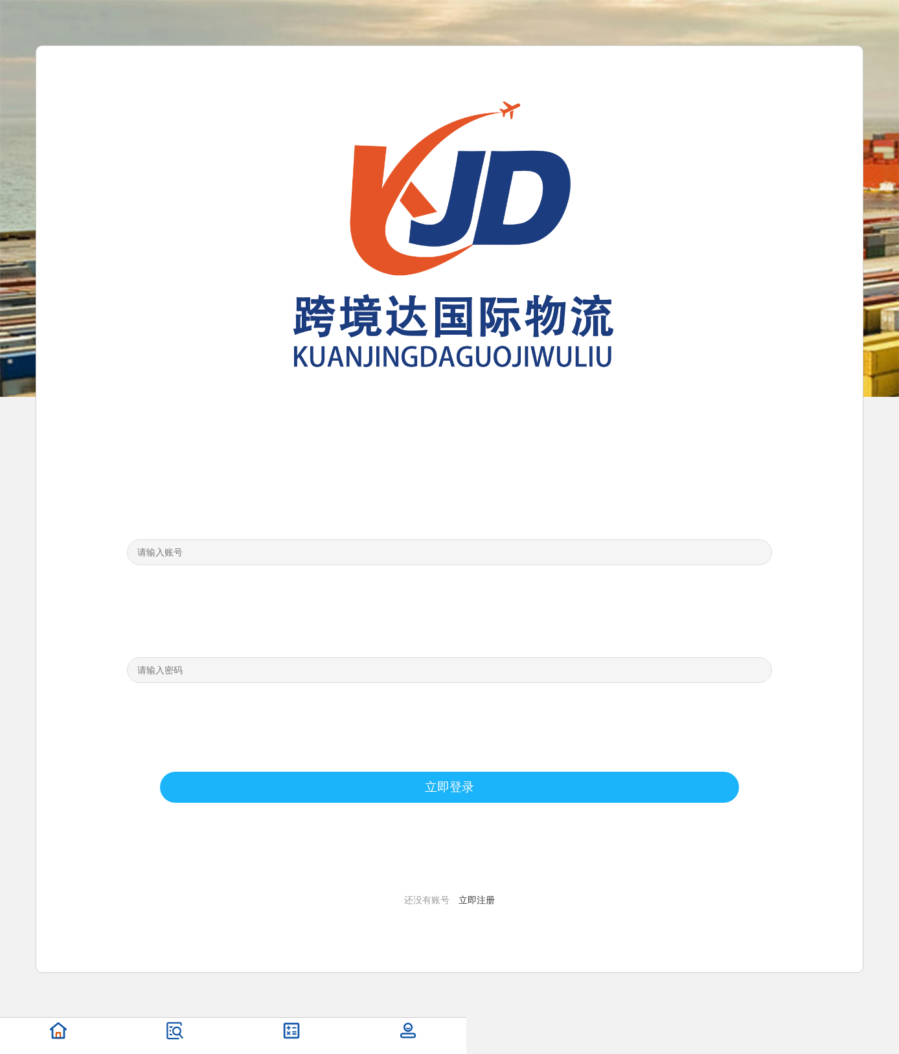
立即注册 (477, 900)
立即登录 (449, 787)
